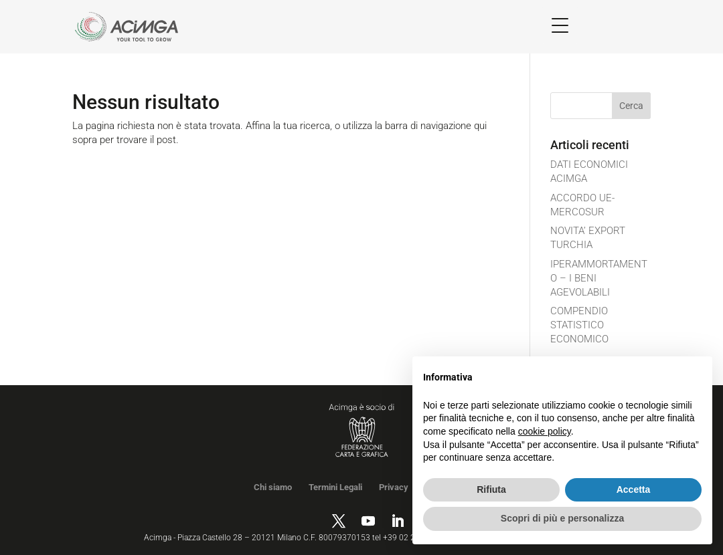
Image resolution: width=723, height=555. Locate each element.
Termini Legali (335, 487)
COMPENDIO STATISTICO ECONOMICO (579, 325)
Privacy (393, 487)
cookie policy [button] (544, 431)
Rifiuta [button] (491, 489)
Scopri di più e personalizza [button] (562, 518)
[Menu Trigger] (560, 25)
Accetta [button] (634, 489)
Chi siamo (273, 487)
